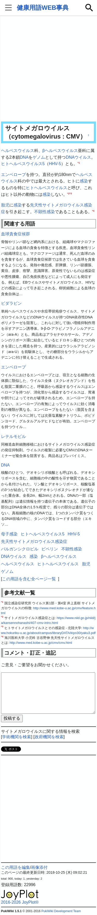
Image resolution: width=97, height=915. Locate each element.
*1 (79, 162)
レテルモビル (13, 436)
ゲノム (39, 157)
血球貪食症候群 (15, 234)
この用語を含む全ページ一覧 (29, 579)
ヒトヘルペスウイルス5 (23, 164)
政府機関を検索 (49, 737)
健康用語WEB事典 (43, 7)
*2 (68, 193)
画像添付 (39, 867)
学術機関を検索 (16, 737)
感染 (84, 181)
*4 (93, 210)
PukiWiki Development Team (61, 911)
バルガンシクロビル (19, 549)
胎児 (5, 205)
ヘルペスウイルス (17, 150)
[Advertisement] (48, 69)
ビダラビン (11, 303)
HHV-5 (55, 164)
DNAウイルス (78, 157)
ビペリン (49, 549)
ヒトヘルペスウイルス (46, 188)
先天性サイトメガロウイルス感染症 (34, 541)
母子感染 (9, 534)
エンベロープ (13, 174)
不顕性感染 (44, 212)
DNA (24, 157)
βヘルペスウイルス (60, 150)
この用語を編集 (15, 867)
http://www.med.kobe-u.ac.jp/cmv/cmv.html (41, 643)
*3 (71, 193)
